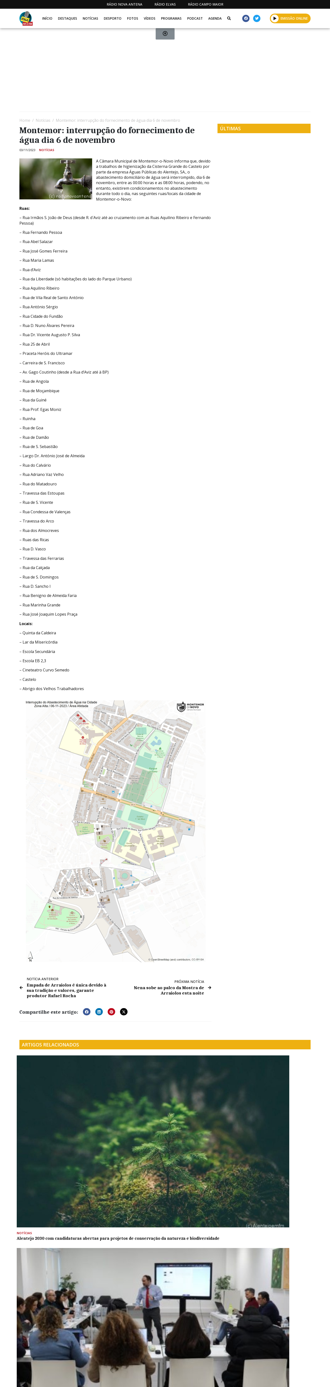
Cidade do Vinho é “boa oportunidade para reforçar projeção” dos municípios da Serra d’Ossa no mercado (122, 1192)
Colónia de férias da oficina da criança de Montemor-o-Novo (198, 1110)
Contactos (220, 1378)
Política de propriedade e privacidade (275, 1378)
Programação (187, 1378)
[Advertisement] (164, 72)
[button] (86, 1010)
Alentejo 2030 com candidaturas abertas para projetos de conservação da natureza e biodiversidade (51, 1115)
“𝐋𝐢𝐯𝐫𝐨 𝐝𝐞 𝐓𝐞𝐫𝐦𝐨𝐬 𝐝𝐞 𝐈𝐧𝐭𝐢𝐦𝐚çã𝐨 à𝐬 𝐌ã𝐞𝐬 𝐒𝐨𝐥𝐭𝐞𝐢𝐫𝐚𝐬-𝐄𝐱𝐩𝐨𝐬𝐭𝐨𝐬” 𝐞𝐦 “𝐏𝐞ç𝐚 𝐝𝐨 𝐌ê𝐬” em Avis (275, 1113)
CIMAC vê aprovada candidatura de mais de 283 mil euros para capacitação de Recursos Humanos (126, 1115)
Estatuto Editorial (146, 1378)
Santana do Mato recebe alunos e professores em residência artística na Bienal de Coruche (52, 1190)
